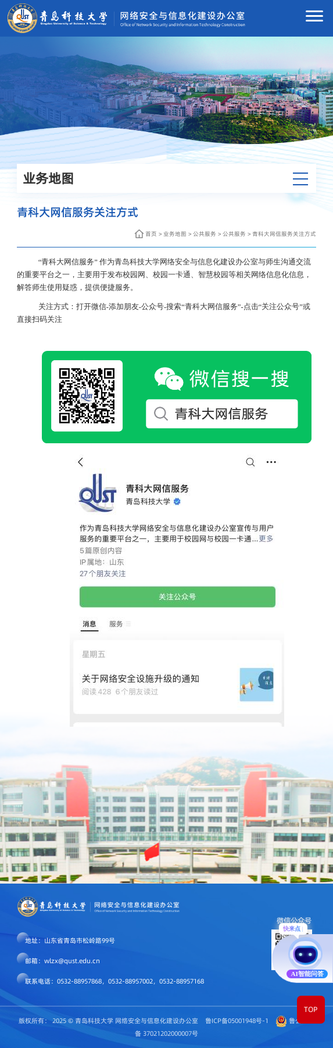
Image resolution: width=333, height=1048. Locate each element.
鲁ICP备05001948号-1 (236, 1020)
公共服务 (204, 234)
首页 (151, 234)
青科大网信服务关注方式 (284, 234)
